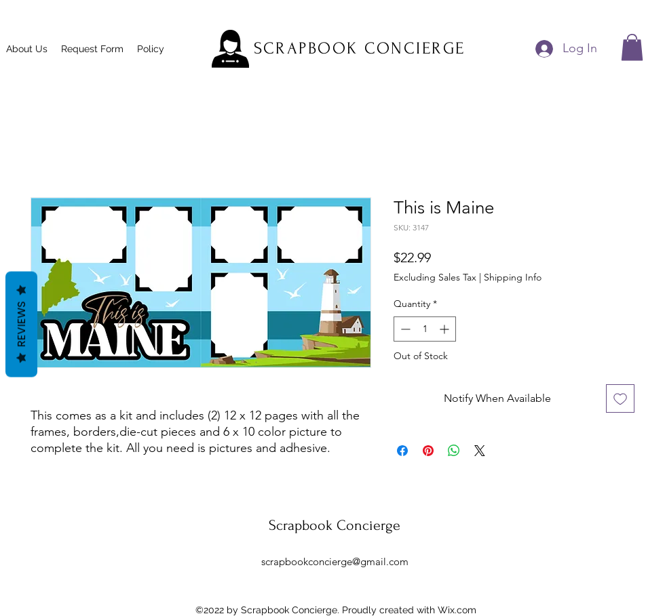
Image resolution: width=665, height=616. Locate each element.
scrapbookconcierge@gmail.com (334, 561)
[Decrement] (404, 329)
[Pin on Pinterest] (428, 451)
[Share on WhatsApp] (454, 451)
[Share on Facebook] (402, 451)
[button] (632, 47)
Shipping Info (513, 277)
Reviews (21, 324)
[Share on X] (480, 451)
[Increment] (445, 329)
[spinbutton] (425, 329)
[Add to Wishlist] (620, 398)
